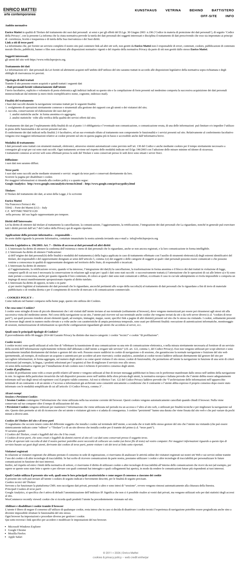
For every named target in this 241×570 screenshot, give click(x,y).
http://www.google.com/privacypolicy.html (110, 183)
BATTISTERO (223, 10)
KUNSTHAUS (146, 10)
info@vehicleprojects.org (144, 238)
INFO (230, 16)
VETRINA (173, 10)
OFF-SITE (209, 16)
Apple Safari (15, 536)
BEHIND (196, 10)
